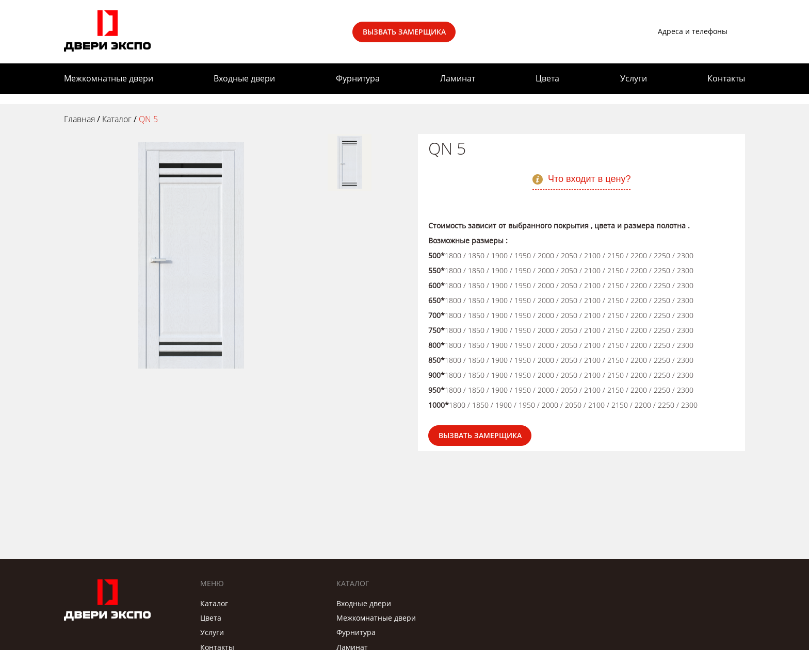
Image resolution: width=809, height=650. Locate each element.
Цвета (547, 78)
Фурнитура (358, 78)
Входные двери (244, 78)
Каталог (214, 603)
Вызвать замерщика (404, 32)
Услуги (633, 78)
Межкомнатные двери (108, 78)
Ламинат (457, 78)
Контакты (726, 78)
